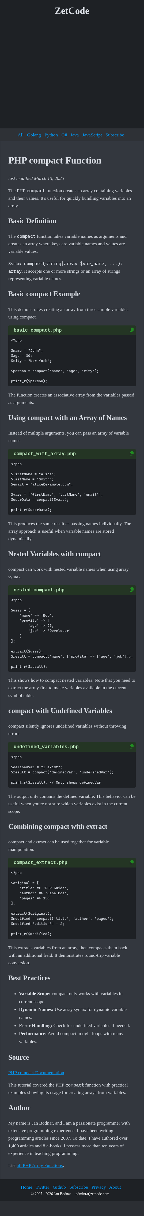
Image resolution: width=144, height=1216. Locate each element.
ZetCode (72, 11)
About (115, 1187)
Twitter (42, 1187)
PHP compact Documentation (36, 1072)
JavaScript (92, 135)
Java (74, 135)
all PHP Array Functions (40, 1165)
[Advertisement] (50, 74)
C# (64, 135)
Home (26, 1187)
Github (59, 1187)
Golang (34, 135)
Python (51, 135)
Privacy (99, 1187)
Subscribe (114, 135)
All (21, 135)
